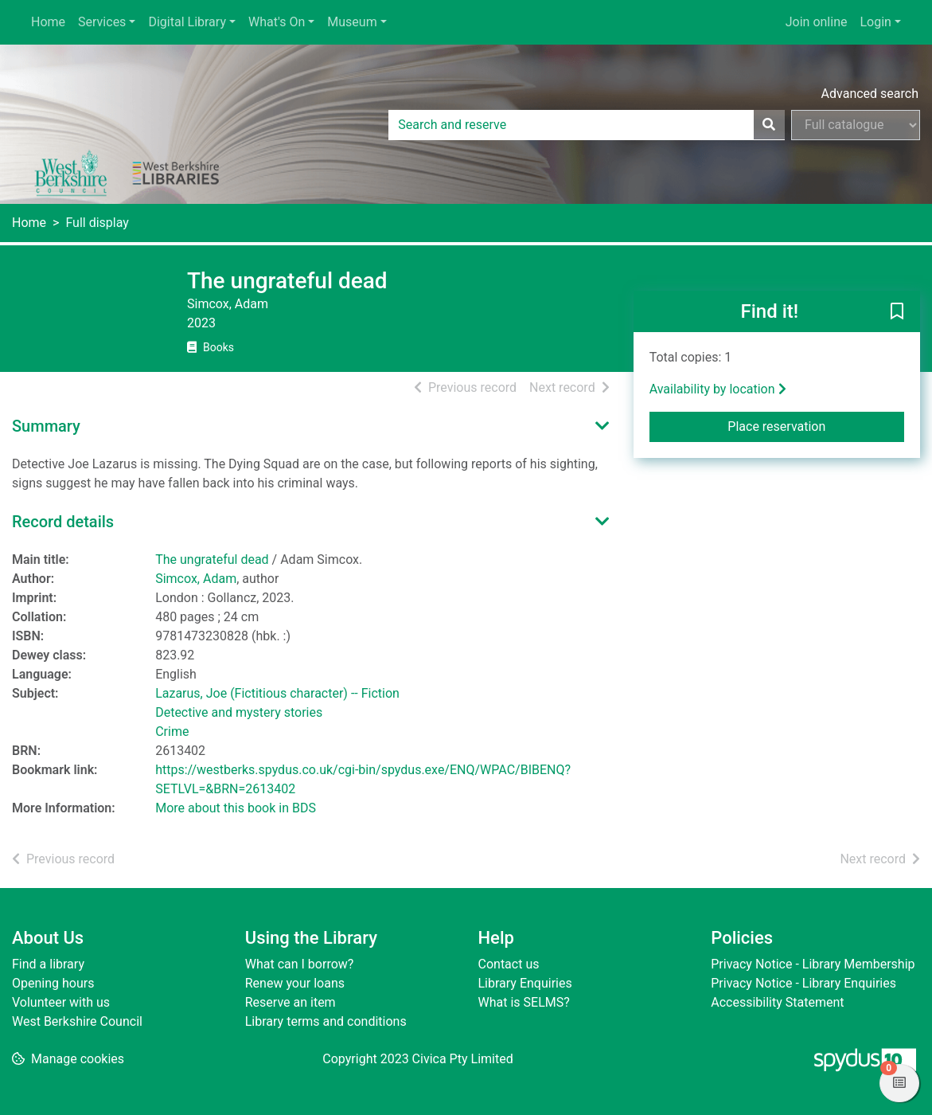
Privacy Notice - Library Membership (812, 964)
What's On (276, 21)
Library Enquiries (525, 983)
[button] (897, 312)
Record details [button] (63, 521)
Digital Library (187, 21)
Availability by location (717, 389)
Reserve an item (290, 1002)
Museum (351, 21)
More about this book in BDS (235, 808)
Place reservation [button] (815, 425)
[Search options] (855, 125)
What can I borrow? (299, 964)
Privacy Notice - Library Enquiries (803, 983)
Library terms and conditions (326, 1021)
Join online (817, 21)
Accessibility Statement (777, 1002)
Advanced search (869, 93)
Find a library (48, 964)
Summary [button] (46, 426)
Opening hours (53, 983)
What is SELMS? (524, 1002)
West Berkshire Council (77, 1021)
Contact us (509, 964)
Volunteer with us (61, 1002)
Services (102, 21)
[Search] (769, 125)
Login (875, 21)
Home (48, 21)
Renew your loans (295, 983)
